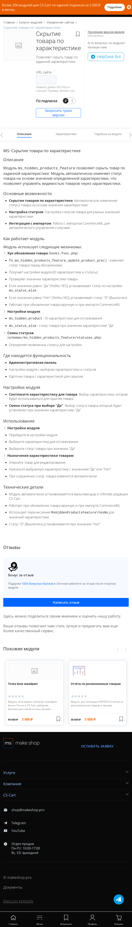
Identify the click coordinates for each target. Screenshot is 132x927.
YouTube (14, 827)
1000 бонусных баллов (37, 580)
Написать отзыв (66, 599)
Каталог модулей (30, 22)
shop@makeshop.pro (23, 806)
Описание (24, 134)
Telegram (14, 819)
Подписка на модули (107, 134)
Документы (12, 884)
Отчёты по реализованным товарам (96, 680)
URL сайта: (44, 72)
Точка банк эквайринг (23, 680)
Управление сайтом (60, 22)
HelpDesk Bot (109, 56)
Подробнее (115, 7)
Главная (9, 22)
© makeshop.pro (17, 874)
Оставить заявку (97, 743)
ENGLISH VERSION (18, 898)
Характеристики (66, 134)
